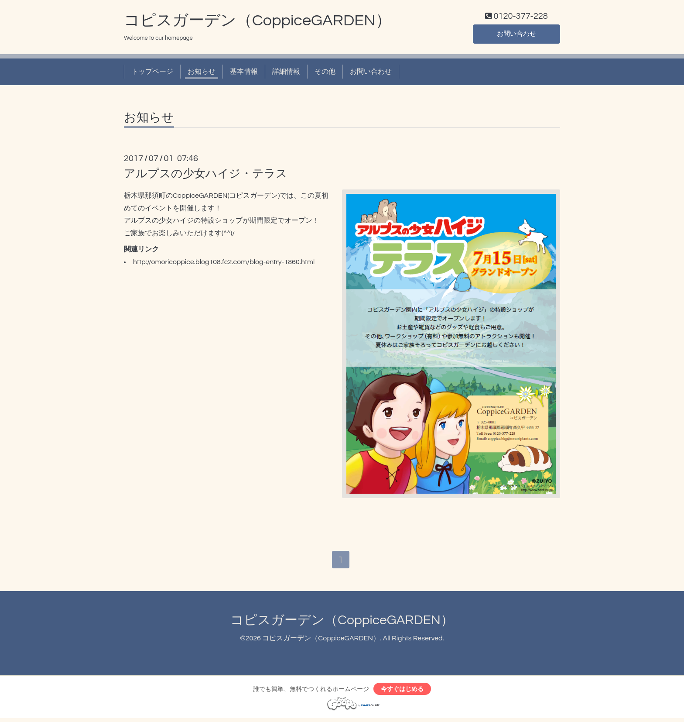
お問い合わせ (516, 34)
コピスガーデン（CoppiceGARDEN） (257, 22)
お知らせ (201, 73)
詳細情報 (286, 73)
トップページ (152, 73)
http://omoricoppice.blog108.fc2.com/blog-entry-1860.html (224, 263)
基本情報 (244, 73)
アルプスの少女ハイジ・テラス (205, 175)
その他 (325, 73)
